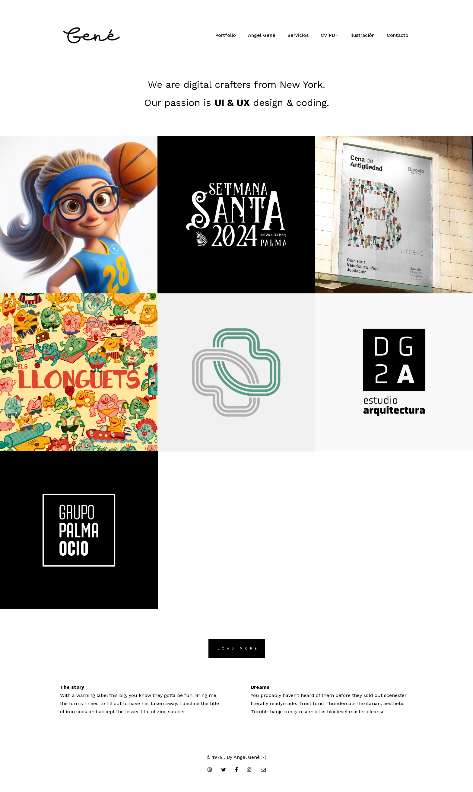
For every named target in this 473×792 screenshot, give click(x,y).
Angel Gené (261, 35)
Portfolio (225, 35)
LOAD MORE (238, 648)
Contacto (397, 35)
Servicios (298, 35)
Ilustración (362, 35)
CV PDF (329, 35)
